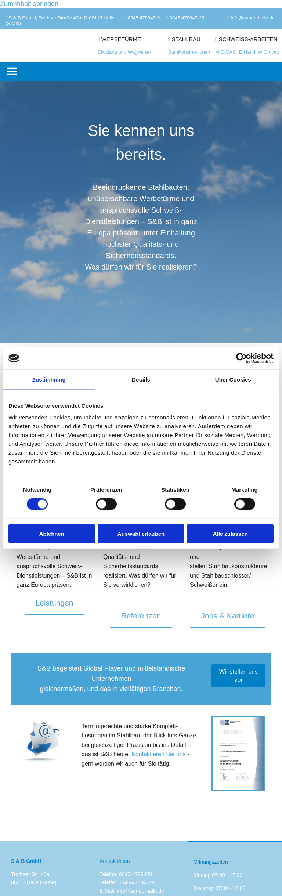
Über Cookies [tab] (233, 379)
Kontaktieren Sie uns (158, 754)
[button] (142, 71)
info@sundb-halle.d (251, 18)
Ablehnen (51, 533)
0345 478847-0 (144, 18)
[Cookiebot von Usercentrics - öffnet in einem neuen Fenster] (241, 358)
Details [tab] (141, 379)
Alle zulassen (230, 533)
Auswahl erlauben (141, 533)
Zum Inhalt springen (29, 3)
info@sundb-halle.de (140, 891)
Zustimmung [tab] (49, 379)
